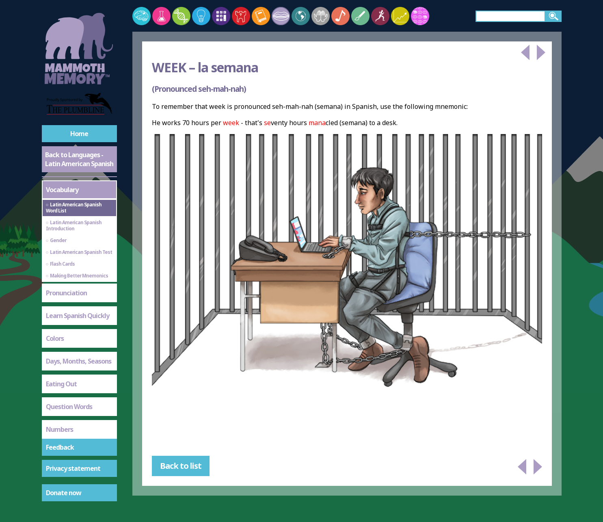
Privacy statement (73, 468)
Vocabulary (62, 189)
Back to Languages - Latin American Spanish (79, 159)
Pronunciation (66, 292)
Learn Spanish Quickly (77, 315)
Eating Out (61, 383)
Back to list (180, 465)
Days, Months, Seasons (78, 361)
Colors (55, 338)
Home (79, 133)
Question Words (69, 406)
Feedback (60, 447)
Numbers (59, 429)
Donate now (63, 492)
